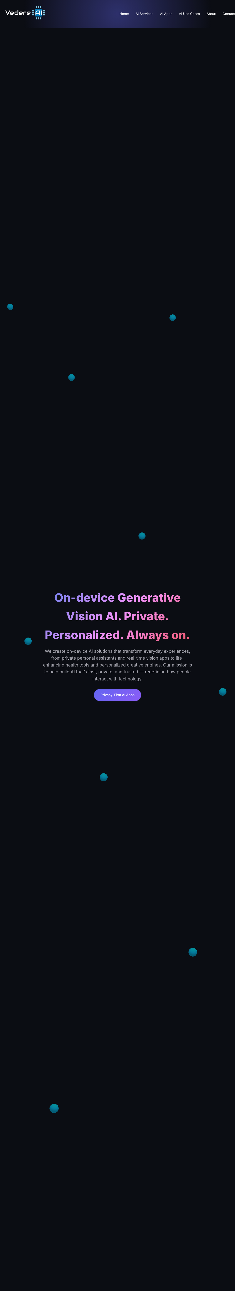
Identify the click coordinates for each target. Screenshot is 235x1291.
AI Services (144, 14)
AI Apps (166, 14)
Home (124, 14)
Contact (229, 14)
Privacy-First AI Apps (118, 695)
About (211, 14)
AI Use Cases (189, 14)
